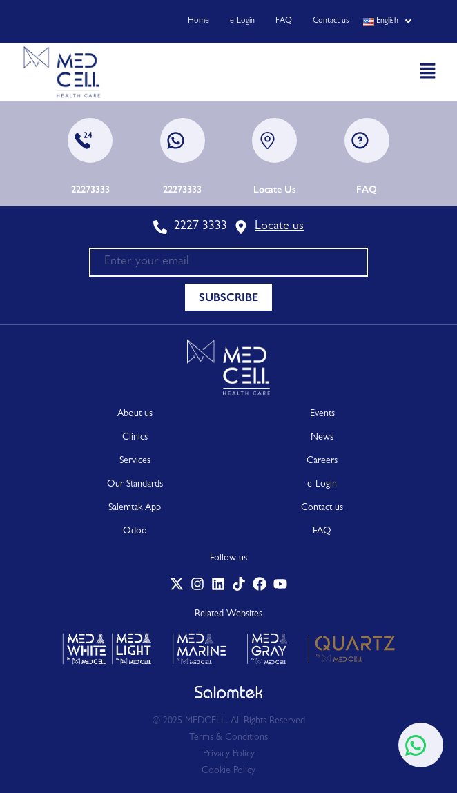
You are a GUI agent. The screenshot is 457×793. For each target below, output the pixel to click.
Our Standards (135, 484)
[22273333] (90, 140)
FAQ (283, 21)
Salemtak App (134, 508)
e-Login (242, 21)
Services (134, 461)
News (322, 437)
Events (322, 414)
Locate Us (274, 189)
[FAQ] (366, 140)
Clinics (135, 437)
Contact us (331, 21)
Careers (322, 461)
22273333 (90, 189)
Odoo (135, 531)
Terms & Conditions (228, 738)
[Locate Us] (274, 140)
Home (198, 21)
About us (135, 414)
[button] (383, 21)
